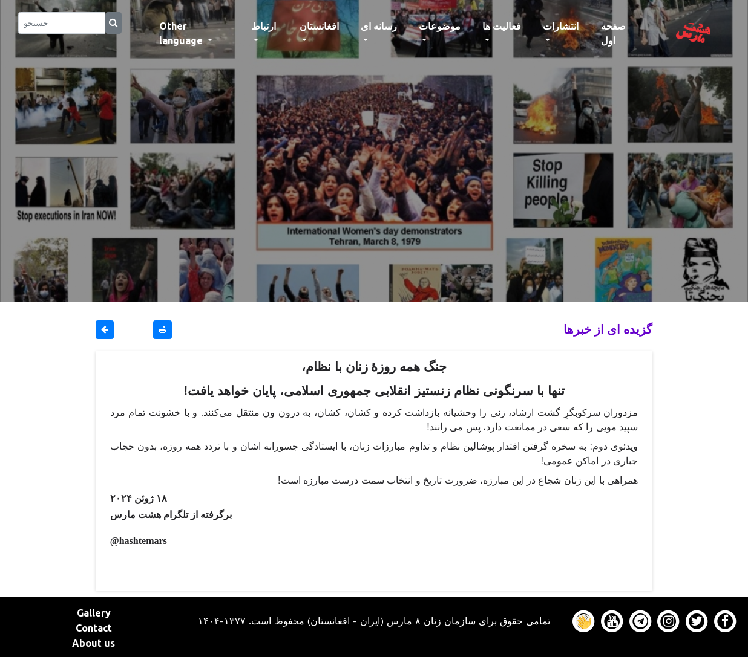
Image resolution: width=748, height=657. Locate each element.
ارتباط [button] (263, 26)
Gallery (94, 612)
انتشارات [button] (561, 26)
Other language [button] (182, 33)
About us (93, 643)
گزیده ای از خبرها (607, 329)
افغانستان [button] (319, 26)
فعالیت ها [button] (501, 26)
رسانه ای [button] (379, 26)
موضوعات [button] (440, 26)
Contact (94, 628)
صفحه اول (623, 33)
